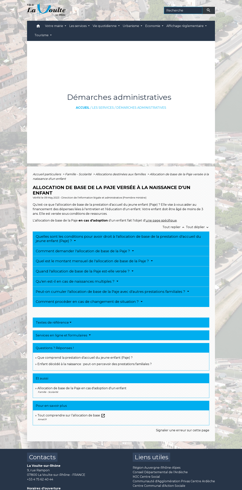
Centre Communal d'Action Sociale (159, 486)
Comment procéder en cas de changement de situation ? (88, 301)
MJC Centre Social (146, 476)
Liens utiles (151, 457)
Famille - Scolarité (78, 174)
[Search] (183, 10)
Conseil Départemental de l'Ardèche (160, 472)
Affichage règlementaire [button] (185, 26)
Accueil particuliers (47, 174)
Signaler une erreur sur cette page (182, 430)
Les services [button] (78, 26)
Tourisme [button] (41, 35)
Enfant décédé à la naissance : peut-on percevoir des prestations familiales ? (94, 364)
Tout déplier (197, 227)
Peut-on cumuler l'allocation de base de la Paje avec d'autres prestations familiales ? (111, 291)
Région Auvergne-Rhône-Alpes (156, 467)
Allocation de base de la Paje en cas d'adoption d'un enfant (81, 388)
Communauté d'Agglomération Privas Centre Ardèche (174, 481)
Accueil (83, 107)
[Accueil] (46, 10)
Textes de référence (52, 322)
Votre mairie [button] (54, 26)
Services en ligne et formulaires (62, 335)
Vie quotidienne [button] (105, 26)
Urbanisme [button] (131, 26)
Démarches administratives (141, 107)
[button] (38, 27)
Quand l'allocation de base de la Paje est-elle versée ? (83, 271)
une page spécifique (161, 220)
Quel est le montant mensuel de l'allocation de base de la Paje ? (93, 261)
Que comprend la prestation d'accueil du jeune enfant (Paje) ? (85, 357)
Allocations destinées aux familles (121, 174)
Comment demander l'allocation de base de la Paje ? (83, 251)
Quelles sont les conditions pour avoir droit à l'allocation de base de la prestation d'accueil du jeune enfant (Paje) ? (118, 238)
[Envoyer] (208, 10)
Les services (103, 107)
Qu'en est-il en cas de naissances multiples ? (76, 281)
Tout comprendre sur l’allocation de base (71, 415)
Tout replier (174, 227)
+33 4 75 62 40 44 (40, 479)
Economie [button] (153, 26)
